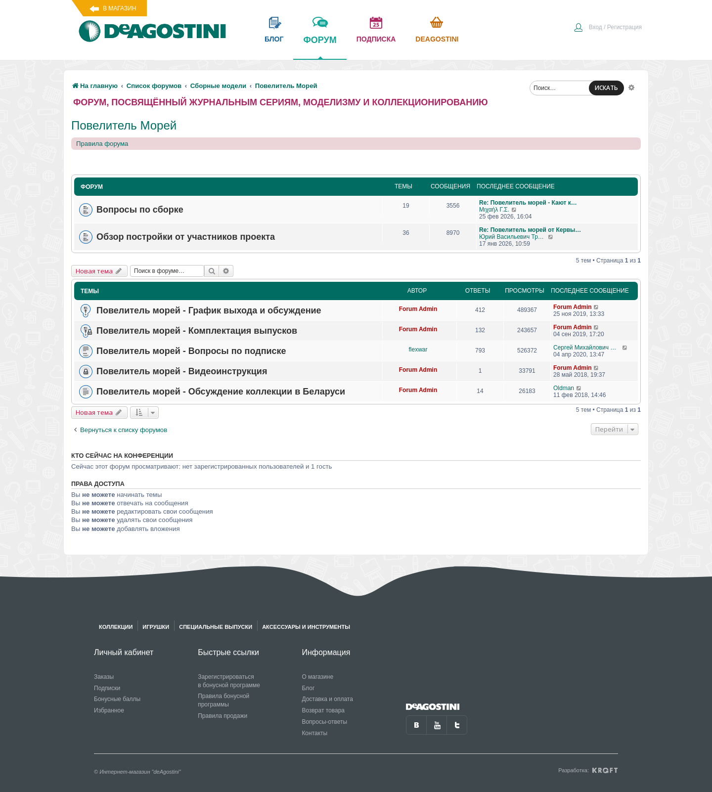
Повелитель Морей (124, 125)
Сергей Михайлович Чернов (587, 347)
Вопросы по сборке (139, 210)
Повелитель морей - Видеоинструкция (181, 371)
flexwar (417, 349)
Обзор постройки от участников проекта (185, 237)
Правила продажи (222, 715)
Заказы (104, 676)
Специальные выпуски (215, 627)
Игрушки (155, 627)
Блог (308, 688)
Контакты (314, 733)
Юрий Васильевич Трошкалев (513, 236)
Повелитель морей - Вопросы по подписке (191, 351)
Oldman (563, 388)
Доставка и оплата (327, 699)
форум (319, 47)
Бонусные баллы (117, 699)
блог (274, 39)
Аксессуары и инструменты (306, 627)
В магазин (119, 8)
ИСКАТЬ (606, 88)
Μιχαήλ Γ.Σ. (494, 209)
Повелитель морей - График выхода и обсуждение (208, 310)
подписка (376, 39)
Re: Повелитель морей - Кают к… (528, 202)
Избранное (109, 710)
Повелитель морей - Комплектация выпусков (196, 331)
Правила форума (102, 143)
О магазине (317, 676)
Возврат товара (323, 710)
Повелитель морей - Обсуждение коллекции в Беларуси (220, 391)
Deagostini (436, 39)
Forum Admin (418, 309)
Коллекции (116, 627)
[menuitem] (608, 28)
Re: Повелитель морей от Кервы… (530, 229)
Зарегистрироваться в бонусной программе (229, 681)
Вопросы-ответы (324, 721)
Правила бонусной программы (223, 700)
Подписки (107, 688)
